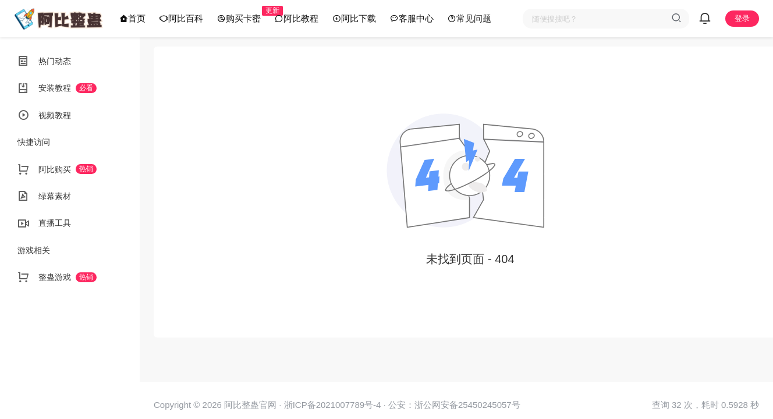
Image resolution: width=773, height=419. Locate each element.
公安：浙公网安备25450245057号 (454, 405)
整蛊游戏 (57, 277)
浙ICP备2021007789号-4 (332, 405)
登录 (742, 18)
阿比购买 (57, 169)
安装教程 (57, 88)
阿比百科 (181, 18)
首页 (132, 18)
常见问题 (469, 18)
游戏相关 (33, 250)
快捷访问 (33, 142)
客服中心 (412, 18)
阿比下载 (354, 18)
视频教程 (44, 115)
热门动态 (44, 61)
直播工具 (44, 223)
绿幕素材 (44, 196)
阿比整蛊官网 (249, 405)
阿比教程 (296, 18)
